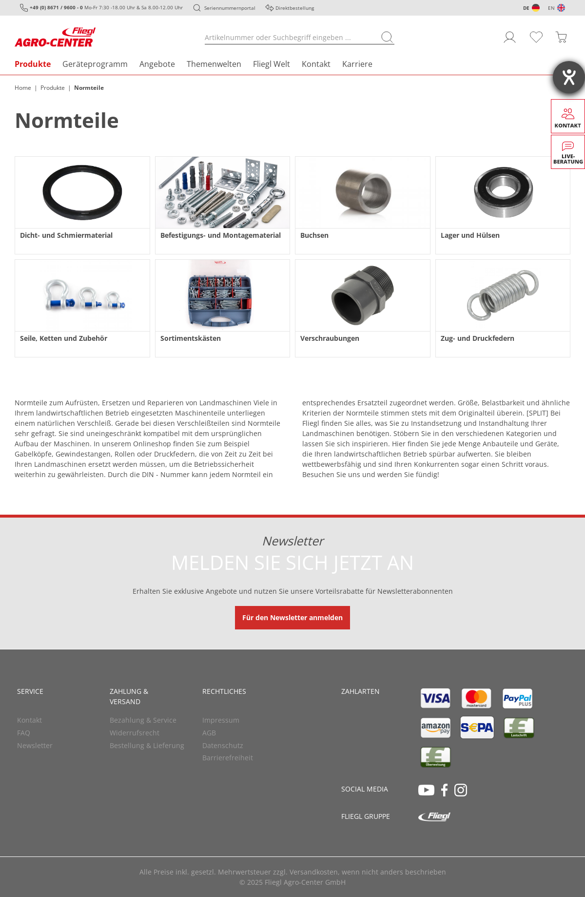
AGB (209, 732)
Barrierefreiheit (227, 757)
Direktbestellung (294, 7)
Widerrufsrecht (134, 732)
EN (551, 7)
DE (526, 7)
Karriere (357, 64)
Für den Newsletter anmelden (292, 617)
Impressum (220, 720)
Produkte (33, 64)
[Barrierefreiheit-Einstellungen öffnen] (569, 77)
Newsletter (35, 745)
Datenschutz (222, 745)
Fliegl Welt (271, 64)
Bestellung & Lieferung (147, 745)
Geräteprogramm (95, 64)
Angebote (157, 64)
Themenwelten (214, 64)
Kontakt (316, 64)
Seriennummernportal (229, 7)
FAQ (23, 732)
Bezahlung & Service (143, 720)
